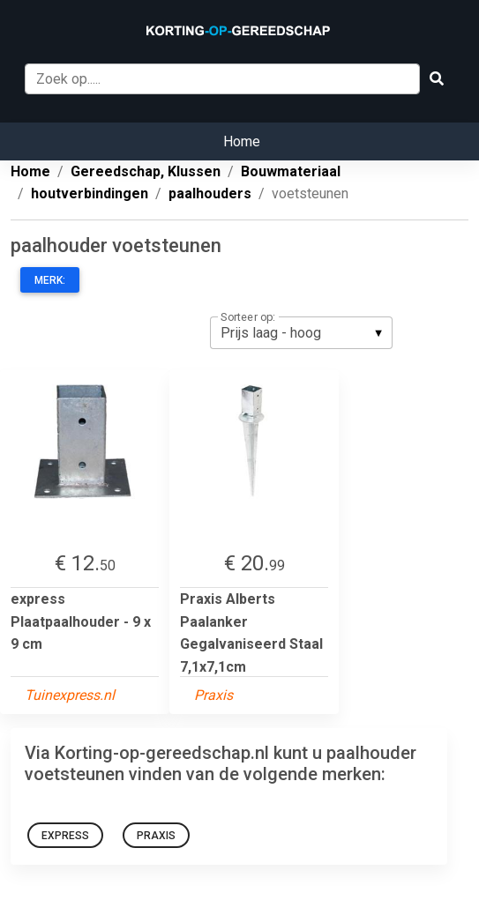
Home (241, 141)
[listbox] (301, 332)
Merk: (49, 280)
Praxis (156, 835)
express (65, 835)
